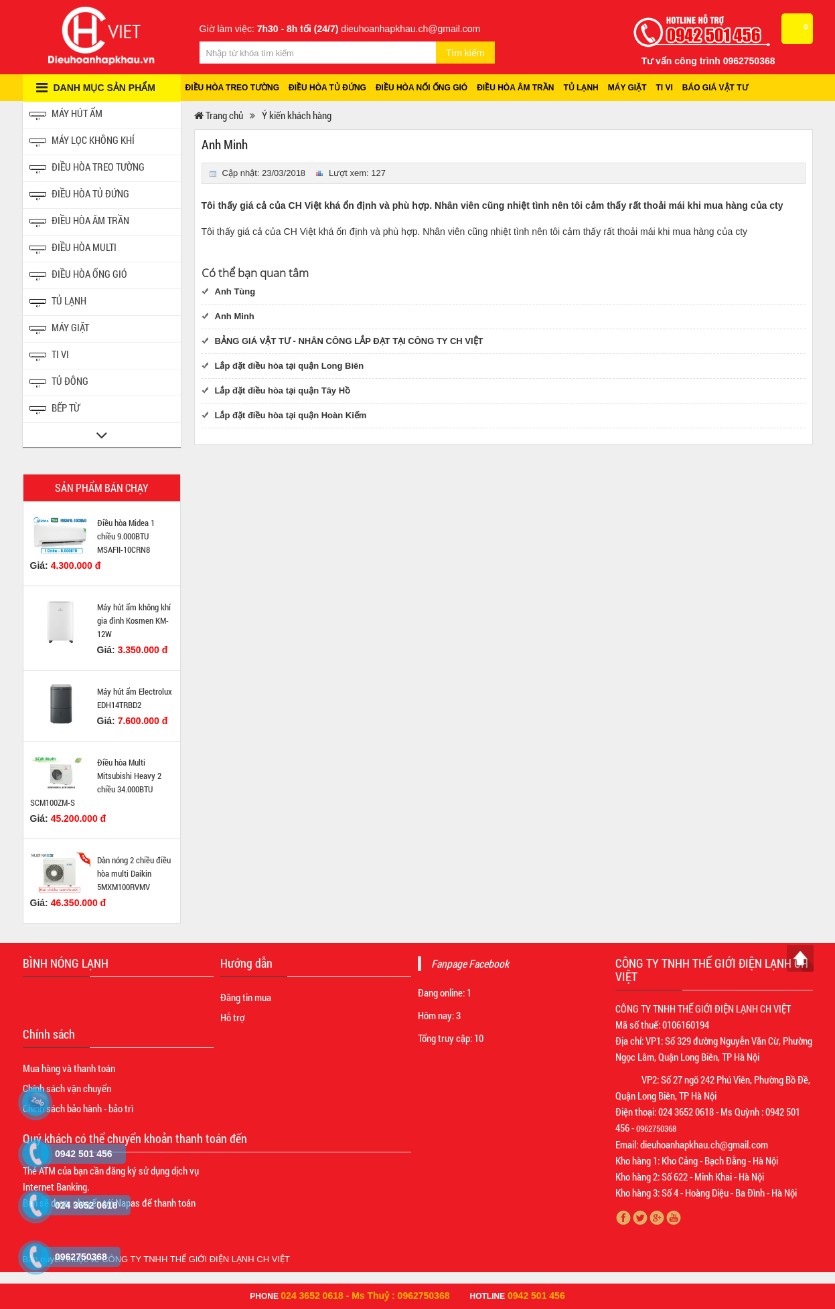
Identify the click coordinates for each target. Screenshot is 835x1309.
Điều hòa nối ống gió (421, 87)
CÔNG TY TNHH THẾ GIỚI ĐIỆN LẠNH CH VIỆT (196, 1259)
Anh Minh (234, 316)
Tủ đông (58, 382)
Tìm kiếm (465, 53)
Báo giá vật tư (715, 87)
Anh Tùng (235, 291)
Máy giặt (627, 87)
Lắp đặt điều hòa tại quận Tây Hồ (283, 390)
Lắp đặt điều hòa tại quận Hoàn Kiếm (291, 415)
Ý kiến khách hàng (296, 115)
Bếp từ (54, 409)
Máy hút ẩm (65, 114)
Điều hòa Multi (73, 248)
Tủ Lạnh (57, 302)
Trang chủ (218, 115)
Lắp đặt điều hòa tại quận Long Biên (289, 366)
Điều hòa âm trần (515, 87)
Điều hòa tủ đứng (327, 87)
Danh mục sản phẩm (95, 87)
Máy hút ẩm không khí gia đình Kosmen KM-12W (134, 620)
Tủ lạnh (580, 87)
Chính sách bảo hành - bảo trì (78, 1108)
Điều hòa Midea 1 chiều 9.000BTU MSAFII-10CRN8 (126, 536)
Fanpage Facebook (470, 963)
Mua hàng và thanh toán (69, 1068)
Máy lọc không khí (82, 141)
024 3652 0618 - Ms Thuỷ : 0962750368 (365, 1295)
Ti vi (664, 87)
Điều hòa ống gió (78, 275)
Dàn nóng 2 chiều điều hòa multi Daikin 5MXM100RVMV (134, 873)
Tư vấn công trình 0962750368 (708, 61)
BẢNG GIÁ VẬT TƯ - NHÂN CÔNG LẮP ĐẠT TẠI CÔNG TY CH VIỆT (349, 341)
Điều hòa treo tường (232, 87)
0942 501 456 (536, 1295)
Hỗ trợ (232, 1017)
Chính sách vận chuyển (67, 1088)
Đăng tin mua (245, 997)
